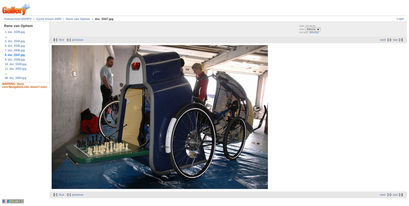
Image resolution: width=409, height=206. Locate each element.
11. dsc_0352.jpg (15, 68)
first (61, 39)
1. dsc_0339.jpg (15, 32)
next (383, 39)
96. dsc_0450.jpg (15, 78)
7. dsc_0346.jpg (15, 50)
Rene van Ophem (78, 19)
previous (78, 39)
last (395, 39)
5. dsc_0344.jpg (15, 41)
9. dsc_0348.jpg (15, 59)
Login (400, 18)
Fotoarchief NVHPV (18, 19)
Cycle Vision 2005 (48, 19)
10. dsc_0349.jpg (15, 64)
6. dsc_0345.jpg (15, 45)
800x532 (314, 32)
